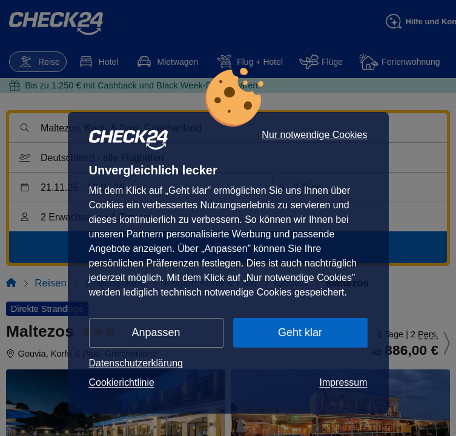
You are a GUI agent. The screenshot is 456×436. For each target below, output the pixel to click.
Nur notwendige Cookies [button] (314, 135)
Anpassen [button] (156, 332)
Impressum (343, 382)
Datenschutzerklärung (136, 363)
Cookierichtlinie (121, 382)
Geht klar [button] (300, 332)
